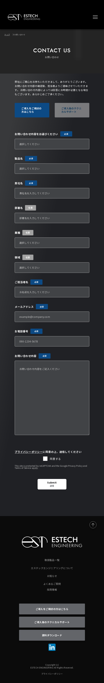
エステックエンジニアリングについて (52, 568)
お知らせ (52, 576)
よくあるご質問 (52, 584)
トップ (7, 34)
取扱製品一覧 (52, 560)
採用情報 (52, 589)
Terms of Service (23, 467)
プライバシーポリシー (29, 452)
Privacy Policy (75, 465)
